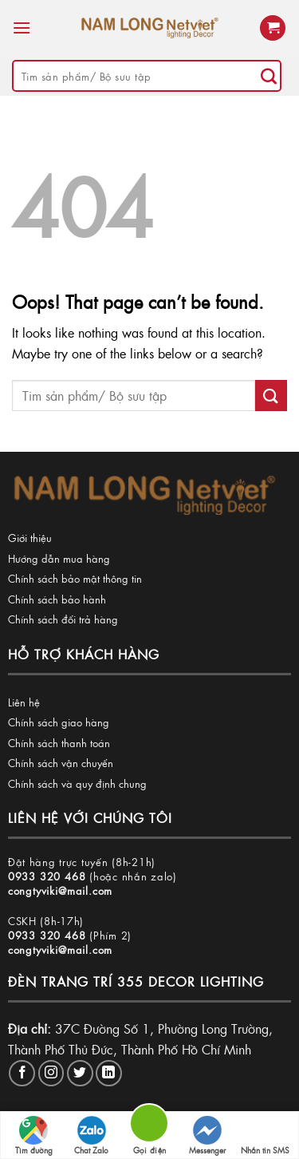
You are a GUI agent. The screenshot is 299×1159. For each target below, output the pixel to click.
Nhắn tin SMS (265, 1136)
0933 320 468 (47, 876)
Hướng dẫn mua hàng (59, 558)
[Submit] (269, 75)
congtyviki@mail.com (60, 890)
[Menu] (21, 27)
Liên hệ (24, 702)
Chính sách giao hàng (58, 722)
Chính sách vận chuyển (60, 762)
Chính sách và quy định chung (77, 783)
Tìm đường (34, 1136)
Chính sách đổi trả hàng (63, 619)
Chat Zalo (91, 1136)
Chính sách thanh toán (59, 742)
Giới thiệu (30, 537)
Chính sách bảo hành (57, 599)
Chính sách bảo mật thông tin (75, 578)
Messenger (207, 1136)
